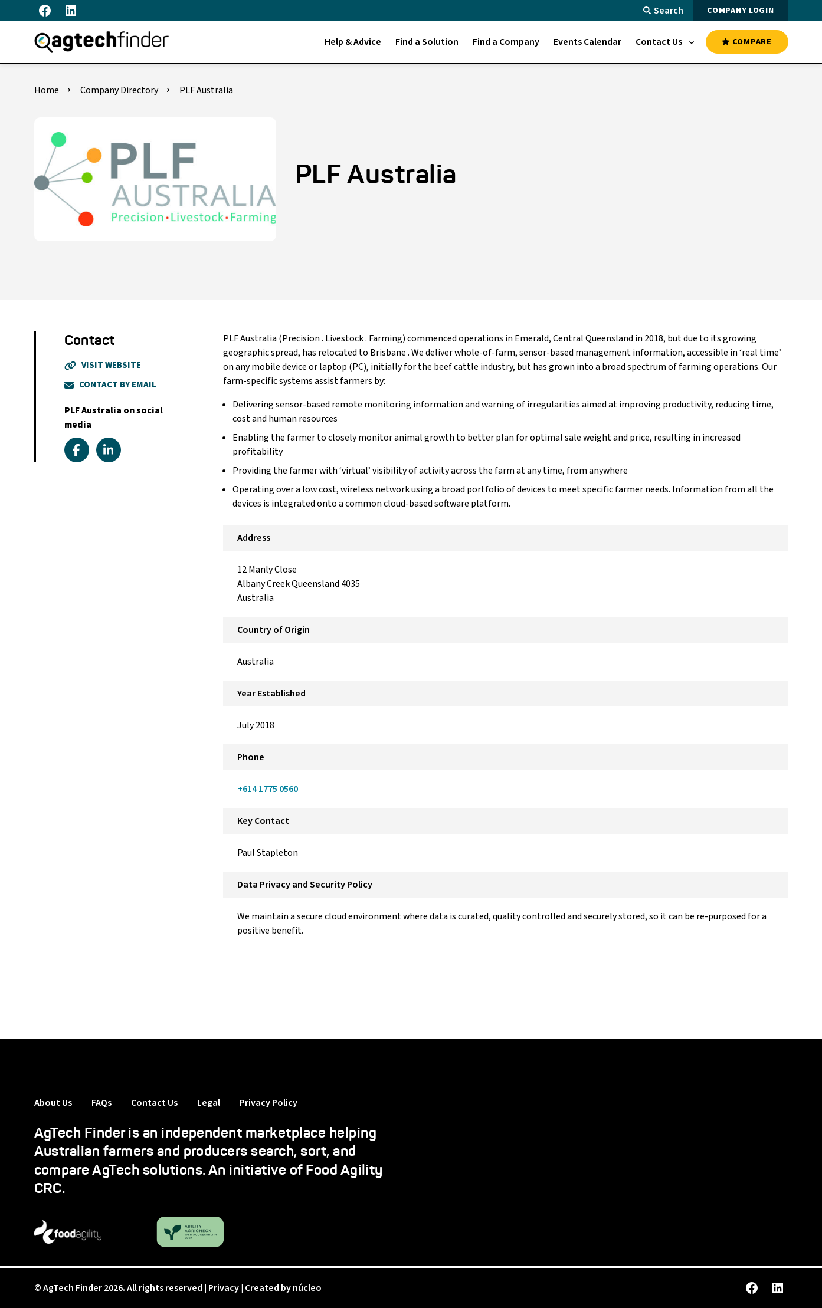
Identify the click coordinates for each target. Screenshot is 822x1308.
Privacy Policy (268, 1102)
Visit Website (102, 365)
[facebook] (76, 450)
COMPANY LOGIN (740, 11)
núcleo (307, 1287)
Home (46, 90)
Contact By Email (110, 385)
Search (663, 10)
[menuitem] (353, 42)
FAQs (101, 1102)
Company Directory (119, 90)
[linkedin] (108, 450)
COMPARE (746, 42)
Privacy (224, 1287)
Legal (208, 1102)
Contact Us (154, 1102)
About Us (53, 1102)
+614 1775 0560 (267, 789)
